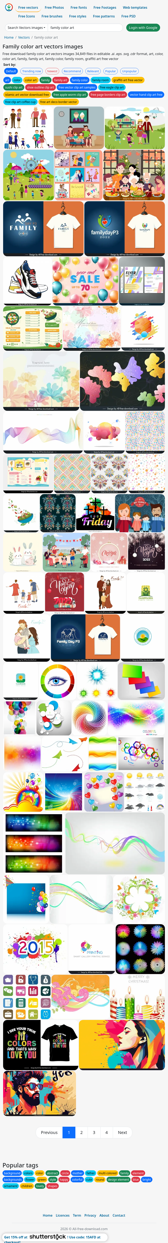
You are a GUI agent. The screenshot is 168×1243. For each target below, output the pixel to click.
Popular (110, 71)
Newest (52, 71)
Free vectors (28, 7)
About (104, 1215)
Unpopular (129, 71)
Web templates (135, 7)
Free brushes (52, 16)
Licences (63, 1215)
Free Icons (26, 16)
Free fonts (79, 7)
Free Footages (104, 7)
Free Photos (54, 7)
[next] (122, 1132)
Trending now (31, 71)
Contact (119, 1215)
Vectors (24, 37)
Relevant (93, 71)
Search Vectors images (25, 27)
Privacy (90, 1215)
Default (11, 71)
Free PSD (128, 16)
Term (77, 1215)
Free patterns (104, 16)
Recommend (72, 71)
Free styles (77, 16)
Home (9, 37)
